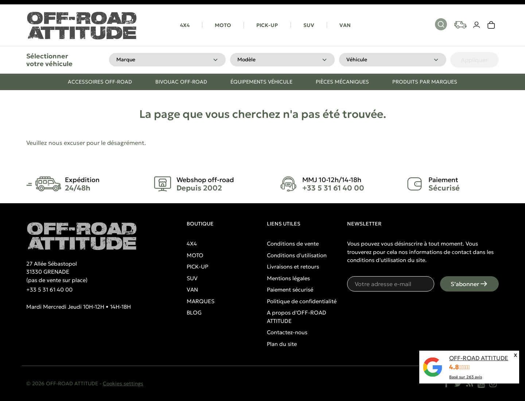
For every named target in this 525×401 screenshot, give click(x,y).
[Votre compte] (477, 25)
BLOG (194, 312)
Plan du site (282, 343)
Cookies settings (123, 383)
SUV (308, 25)
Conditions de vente (293, 243)
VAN (345, 25)
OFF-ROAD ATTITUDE (478, 358)
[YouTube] (481, 383)
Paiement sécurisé (290, 289)
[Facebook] (446, 383)
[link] (491, 25)
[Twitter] (458, 383)
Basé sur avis (465, 376)
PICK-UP (267, 25)
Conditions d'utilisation (297, 255)
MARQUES (200, 301)
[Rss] (469, 383)
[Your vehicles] (460, 25)
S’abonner (469, 283)
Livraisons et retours (293, 266)
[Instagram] (493, 383)
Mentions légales (288, 278)
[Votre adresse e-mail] (390, 284)
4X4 (185, 25)
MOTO (223, 25)
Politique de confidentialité (302, 301)
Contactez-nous (287, 332)
